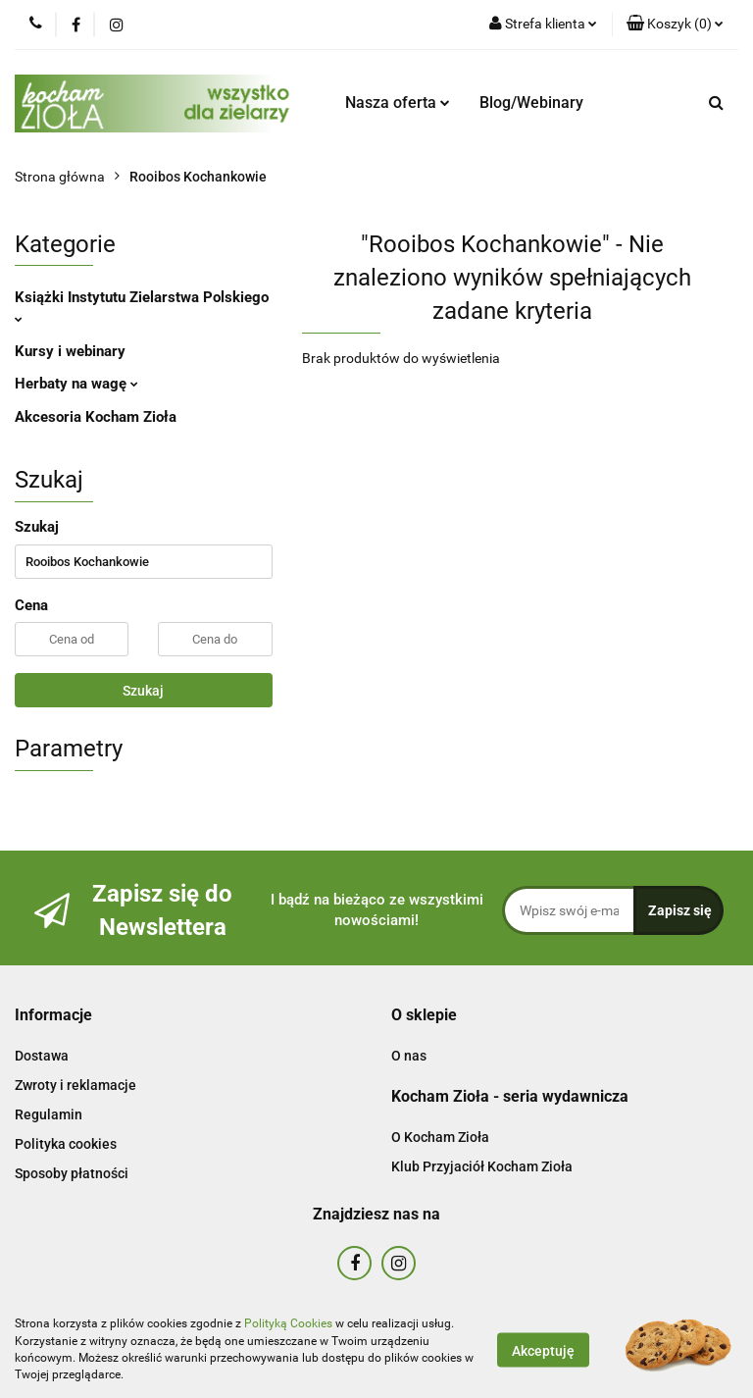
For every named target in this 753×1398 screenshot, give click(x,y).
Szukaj (143, 691)
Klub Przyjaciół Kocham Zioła (482, 1166)
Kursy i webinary (70, 351)
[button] (675, 24)
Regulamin (48, 1114)
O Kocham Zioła (440, 1137)
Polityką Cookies (288, 1323)
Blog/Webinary (531, 102)
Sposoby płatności (71, 1173)
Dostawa (42, 1055)
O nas (409, 1055)
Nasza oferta (397, 102)
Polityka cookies (66, 1144)
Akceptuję (543, 1350)
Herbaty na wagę (76, 383)
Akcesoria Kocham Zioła (95, 417)
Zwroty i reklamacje (75, 1085)
